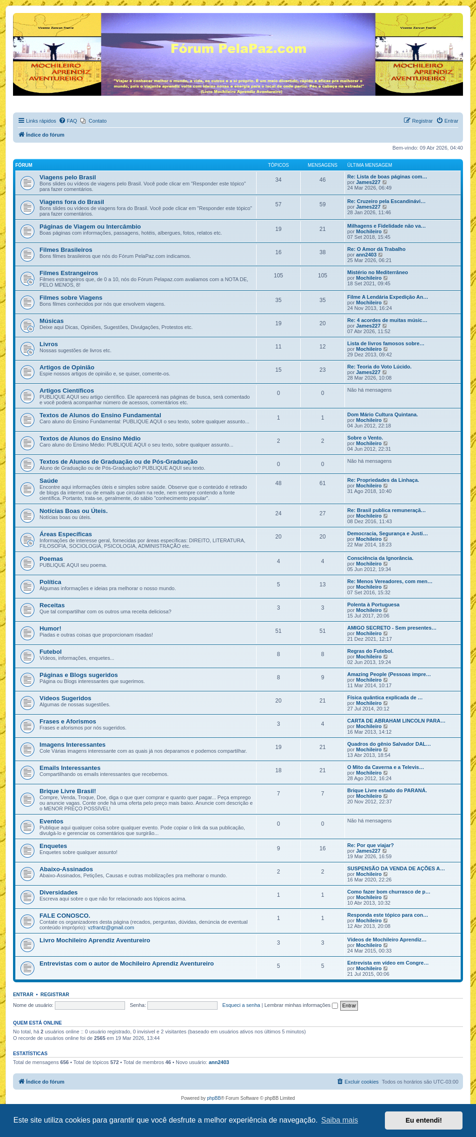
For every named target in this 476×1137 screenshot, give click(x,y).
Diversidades (59, 892)
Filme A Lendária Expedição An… (387, 297)
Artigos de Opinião (67, 367)
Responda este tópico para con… (387, 915)
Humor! (50, 628)
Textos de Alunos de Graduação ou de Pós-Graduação (119, 461)
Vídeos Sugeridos (65, 698)
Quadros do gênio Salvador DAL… (389, 744)
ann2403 (366, 254)
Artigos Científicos (67, 390)
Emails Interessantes (70, 767)
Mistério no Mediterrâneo (377, 272)
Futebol (51, 651)
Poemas (51, 558)
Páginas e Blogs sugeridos (79, 674)
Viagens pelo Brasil (68, 177)
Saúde (49, 480)
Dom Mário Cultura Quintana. (382, 414)
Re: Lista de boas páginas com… (387, 176)
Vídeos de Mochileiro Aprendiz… (387, 939)
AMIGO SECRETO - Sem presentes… (391, 628)
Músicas (52, 320)
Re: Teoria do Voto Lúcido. (379, 366)
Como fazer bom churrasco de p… (388, 891)
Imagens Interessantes (73, 744)
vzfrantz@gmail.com (111, 927)
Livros (49, 344)
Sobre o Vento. (365, 437)
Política (50, 581)
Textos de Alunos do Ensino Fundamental (100, 415)
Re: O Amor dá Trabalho (376, 249)
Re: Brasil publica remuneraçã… (386, 510)
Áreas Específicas (66, 534)
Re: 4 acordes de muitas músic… (387, 320)
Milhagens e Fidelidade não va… (386, 226)
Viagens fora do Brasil (72, 201)
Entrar (23, 994)
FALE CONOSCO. (65, 915)
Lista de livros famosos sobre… (385, 343)
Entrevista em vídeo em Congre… (388, 963)
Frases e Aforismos (68, 721)
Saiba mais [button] (339, 1120)
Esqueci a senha (241, 1005)
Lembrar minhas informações (301, 1005)
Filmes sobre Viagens (71, 297)
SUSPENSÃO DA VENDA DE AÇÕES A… (396, 868)
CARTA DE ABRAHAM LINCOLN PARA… (396, 720)
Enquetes (53, 845)
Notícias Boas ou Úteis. (74, 510)
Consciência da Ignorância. (380, 558)
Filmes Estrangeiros (69, 272)
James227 (368, 182)
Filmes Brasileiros (66, 249)
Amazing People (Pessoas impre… (389, 674)
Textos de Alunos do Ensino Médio (90, 438)
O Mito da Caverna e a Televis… (385, 767)
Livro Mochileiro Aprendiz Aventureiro (95, 940)
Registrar (54, 994)
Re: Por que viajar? (370, 845)
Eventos (51, 821)
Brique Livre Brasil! (68, 791)
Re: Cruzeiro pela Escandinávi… (386, 201)
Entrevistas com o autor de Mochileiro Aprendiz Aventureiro (127, 963)
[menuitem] (68, 120)
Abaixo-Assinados (66, 869)
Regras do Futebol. (370, 651)
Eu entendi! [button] (424, 1120)
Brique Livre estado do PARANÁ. (387, 790)
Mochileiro (369, 231)
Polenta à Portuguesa (373, 604)
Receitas (52, 605)
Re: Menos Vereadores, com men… (389, 581)
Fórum (24, 165)
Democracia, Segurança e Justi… (387, 533)
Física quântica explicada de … (385, 697)
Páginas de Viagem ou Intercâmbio (90, 226)
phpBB (214, 1098)
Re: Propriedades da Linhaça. (383, 480)
